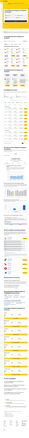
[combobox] (13, 13)
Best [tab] (9, 44)
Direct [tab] (12, 44)
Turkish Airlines (9, 268)
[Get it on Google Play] (24, 425)
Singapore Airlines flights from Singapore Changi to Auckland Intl (9, 304)
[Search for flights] (1, 3)
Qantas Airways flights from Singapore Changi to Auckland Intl (9, 305)
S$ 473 (9, 12)
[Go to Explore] (1, 8)
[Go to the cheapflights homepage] (5, 1)
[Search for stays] (1, 5)
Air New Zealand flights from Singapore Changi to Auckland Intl (21, 304)
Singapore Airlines (10, 238)
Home (4, 29)
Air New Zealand (10, 259)
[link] (7, 85)
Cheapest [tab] (6, 44)
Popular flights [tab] (6, 299)
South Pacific (7, 29)
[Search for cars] (1, 6)
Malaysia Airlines (10, 272)
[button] (1, 1)
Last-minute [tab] (15, 44)
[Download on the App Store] (24, 427)
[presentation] (27, 155)
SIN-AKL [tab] (16, 153)
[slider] (21, 100)
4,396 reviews (9, 270)
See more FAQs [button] (16, 289)
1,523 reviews (9, 240)
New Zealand (10, 29)
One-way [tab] (20, 44)
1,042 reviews (9, 266)
